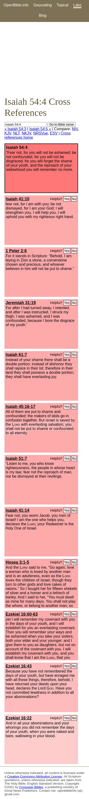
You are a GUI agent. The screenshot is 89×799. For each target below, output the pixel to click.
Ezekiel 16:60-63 (22, 614)
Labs (77, 5)
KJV (8, 133)
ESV (54, 133)
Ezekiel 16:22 (19, 718)
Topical (63, 5)
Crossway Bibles (31, 787)
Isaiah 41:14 (17, 510)
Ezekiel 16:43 (19, 666)
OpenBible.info (16, 5)
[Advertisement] (44, 58)
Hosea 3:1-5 (17, 562)
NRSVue (40, 133)
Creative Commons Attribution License (34, 776)
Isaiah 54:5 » (40, 129)
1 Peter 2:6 (16, 250)
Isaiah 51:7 (16, 458)
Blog (42, 15)
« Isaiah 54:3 (15, 129)
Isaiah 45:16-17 (20, 406)
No (74, 199)
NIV (75, 129)
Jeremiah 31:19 (21, 302)
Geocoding (42, 5)
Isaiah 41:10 (17, 199)
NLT (16, 133)
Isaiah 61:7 (16, 354)
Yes (67, 199)
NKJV (26, 133)
